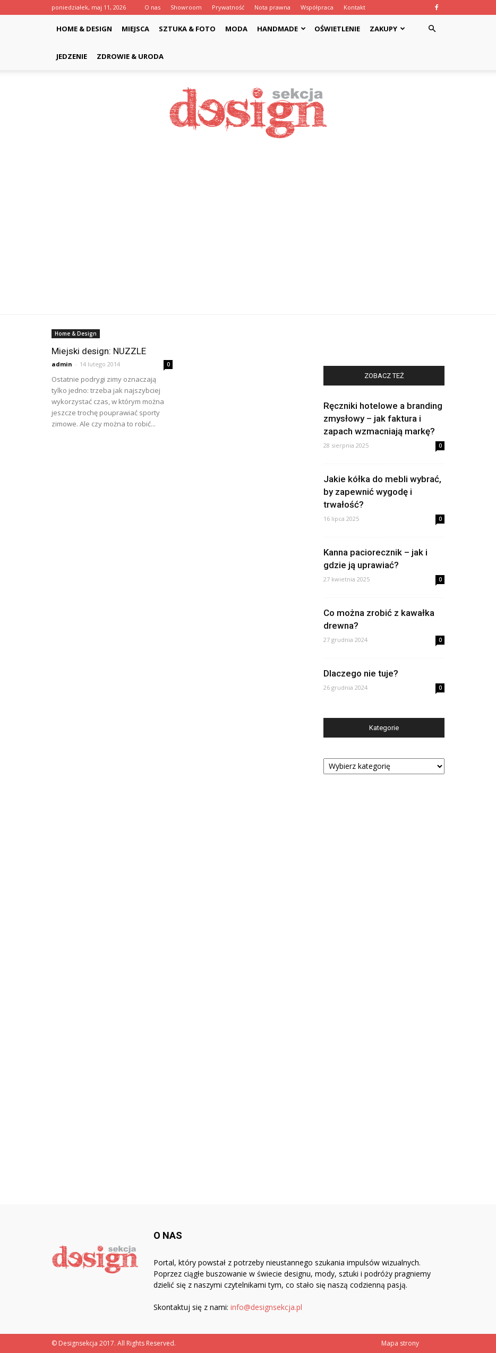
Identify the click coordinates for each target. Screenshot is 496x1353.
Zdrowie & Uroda (130, 56)
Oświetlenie (337, 28)
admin (62, 364)
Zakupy (387, 28)
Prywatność (228, 7)
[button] (431, 29)
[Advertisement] (248, 234)
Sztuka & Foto (187, 28)
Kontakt (354, 7)
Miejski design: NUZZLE (99, 351)
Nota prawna (272, 7)
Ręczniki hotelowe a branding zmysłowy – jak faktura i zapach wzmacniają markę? (382, 418)
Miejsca (135, 28)
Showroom (186, 7)
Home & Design (84, 28)
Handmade (281, 28)
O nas (152, 7)
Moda (236, 28)
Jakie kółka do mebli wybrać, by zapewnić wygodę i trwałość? (382, 492)
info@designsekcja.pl (266, 1307)
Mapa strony (400, 1343)
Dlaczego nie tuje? (360, 673)
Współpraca (317, 7)
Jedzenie (71, 56)
